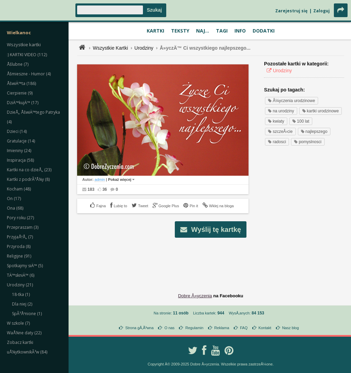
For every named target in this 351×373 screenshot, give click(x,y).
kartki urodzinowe (320, 111)
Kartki (155, 30)
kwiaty (276, 121)
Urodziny (143, 48)
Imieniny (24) (19, 150)
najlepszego (314, 131)
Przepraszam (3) (22, 227)
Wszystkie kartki (24, 44)
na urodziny (281, 111)
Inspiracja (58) (20, 160)
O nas (169, 328)
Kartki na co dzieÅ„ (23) (29, 170)
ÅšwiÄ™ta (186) (21, 83)
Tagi (222, 30)
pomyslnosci (307, 141)
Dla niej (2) (22, 304)
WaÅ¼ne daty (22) (24, 333)
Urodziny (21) (20, 285)
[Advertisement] (211, 260)
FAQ (243, 328)
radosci (277, 141)
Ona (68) (15, 208)
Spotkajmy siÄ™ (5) (25, 266)
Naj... (202, 30)
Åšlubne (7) (17, 64)
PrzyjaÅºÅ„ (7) (20, 237)
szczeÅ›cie (280, 131)
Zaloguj (321, 11)
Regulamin (194, 328)
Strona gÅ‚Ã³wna (139, 328)
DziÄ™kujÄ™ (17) (22, 102)
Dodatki (264, 30)
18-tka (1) (21, 294)
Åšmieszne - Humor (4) (29, 74)
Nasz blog (290, 328)
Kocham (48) (19, 189)
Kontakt (264, 328)
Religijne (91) (19, 256)
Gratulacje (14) (21, 141)
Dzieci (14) (17, 131)
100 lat (300, 121)
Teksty (180, 30)
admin (100, 179)
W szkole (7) (18, 323)
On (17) (14, 198)
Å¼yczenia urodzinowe (291, 100)
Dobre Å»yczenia (195, 295)
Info (240, 30)
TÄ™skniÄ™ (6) (20, 275)
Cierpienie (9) (20, 93)
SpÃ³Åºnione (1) (27, 313)
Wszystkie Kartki (110, 48)
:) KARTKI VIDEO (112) (27, 55)
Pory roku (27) (20, 218)
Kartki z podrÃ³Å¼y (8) (28, 179)
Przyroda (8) (19, 246)
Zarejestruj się (291, 11)
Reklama (221, 328)
